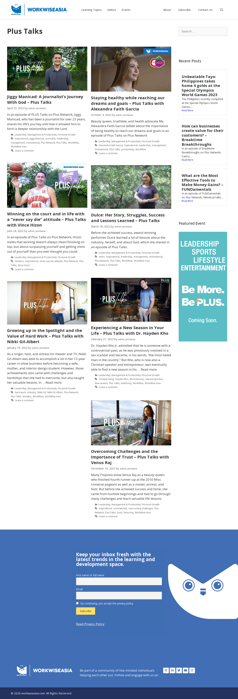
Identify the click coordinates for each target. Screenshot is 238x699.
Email (79, 589)
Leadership (20, 134)
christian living (106, 379)
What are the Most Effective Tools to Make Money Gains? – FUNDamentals (202, 182)
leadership (62, 138)
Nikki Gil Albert (55, 392)
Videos (111, 10)
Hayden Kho (121, 379)
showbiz (27, 396)
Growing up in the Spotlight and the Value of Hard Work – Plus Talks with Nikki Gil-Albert (45, 335)
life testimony (137, 379)
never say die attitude (51, 261)
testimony (126, 383)
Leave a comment (24, 150)
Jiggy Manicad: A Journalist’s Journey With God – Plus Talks (45, 99)
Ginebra (19, 261)
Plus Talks (61, 142)
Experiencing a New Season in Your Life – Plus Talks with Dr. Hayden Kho (129, 330)
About (167, 10)
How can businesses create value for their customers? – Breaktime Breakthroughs (203, 135)
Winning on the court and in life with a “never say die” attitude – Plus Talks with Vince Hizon (46, 219)
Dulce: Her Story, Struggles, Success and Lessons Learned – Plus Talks (128, 217)
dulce (102, 256)
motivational (33, 142)
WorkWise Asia (18, 146)
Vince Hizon (24, 265)
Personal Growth (67, 134)
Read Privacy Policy (90, 624)
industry (31, 392)
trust (119, 512)
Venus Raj (128, 512)
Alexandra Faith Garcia (111, 145)
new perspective (154, 379)
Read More (187, 110)
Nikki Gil (41, 392)
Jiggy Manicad (37, 138)
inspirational (21, 138)
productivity (127, 149)
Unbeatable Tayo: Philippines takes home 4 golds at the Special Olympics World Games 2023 (201, 85)
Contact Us (205, 10)
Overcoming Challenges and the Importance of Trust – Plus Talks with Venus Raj (130, 456)
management (18, 142)
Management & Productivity (42, 134)
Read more (149, 369)
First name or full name (90, 575)
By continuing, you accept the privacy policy (104, 603)
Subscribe (184, 10)
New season (101, 383)
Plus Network (48, 142)
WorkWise (73, 142)
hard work (20, 392)
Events (126, 10)
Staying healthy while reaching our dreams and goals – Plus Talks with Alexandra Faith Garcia (128, 103)
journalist (50, 138)
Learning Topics (91, 10)
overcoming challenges (140, 508)
